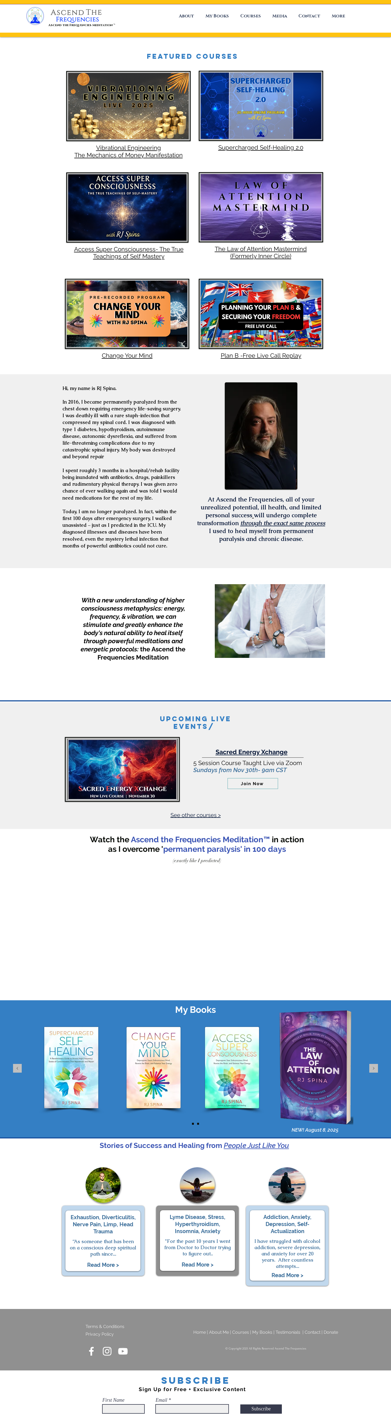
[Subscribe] (261, 1409)
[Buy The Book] (193, 1124)
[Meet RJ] (198, 1124)
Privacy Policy (100, 1334)
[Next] (373, 1068)
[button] (184, 16)
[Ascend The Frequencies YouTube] (123, 1351)
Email (161, 1400)
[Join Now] (253, 783)
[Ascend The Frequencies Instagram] (107, 1351)
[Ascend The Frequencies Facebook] (91, 1351)
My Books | (264, 1332)
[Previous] (17, 1068)
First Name (113, 1400)
